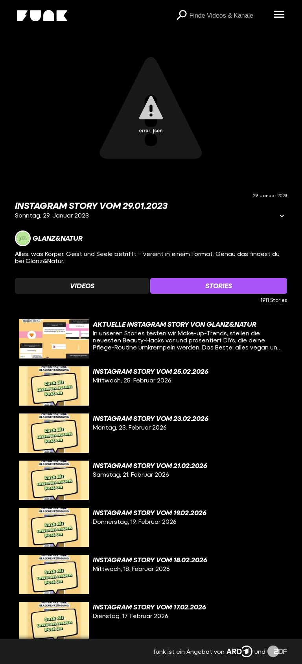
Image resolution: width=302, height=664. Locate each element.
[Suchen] (182, 15)
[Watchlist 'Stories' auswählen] (218, 286)
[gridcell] (151, 339)
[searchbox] (229, 15)
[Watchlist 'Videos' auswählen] (82, 286)
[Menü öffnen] (279, 14)
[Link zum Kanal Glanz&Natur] (49, 238)
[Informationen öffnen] (282, 216)
